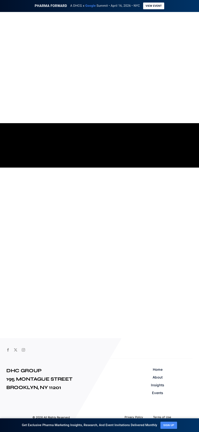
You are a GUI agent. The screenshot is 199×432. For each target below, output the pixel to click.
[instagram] (23, 350)
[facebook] (8, 350)
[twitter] (15, 350)
